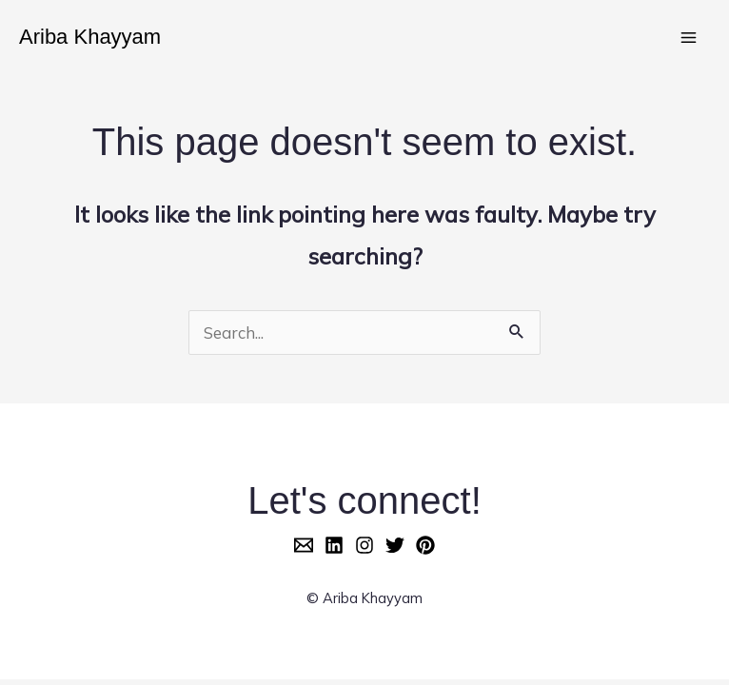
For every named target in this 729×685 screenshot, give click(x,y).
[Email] (303, 545)
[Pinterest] (425, 545)
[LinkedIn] (334, 545)
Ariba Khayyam (90, 37)
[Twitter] (395, 545)
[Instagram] (364, 545)
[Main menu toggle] (689, 37)
